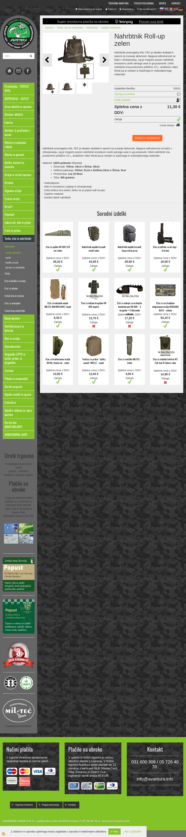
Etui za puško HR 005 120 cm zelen (58, 248)
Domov (49, 27)
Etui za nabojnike (12, 303)
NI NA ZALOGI (94, 296)
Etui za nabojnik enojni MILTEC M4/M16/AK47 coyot (58, 304)
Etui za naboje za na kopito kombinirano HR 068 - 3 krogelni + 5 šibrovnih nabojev (129, 308)
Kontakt (176, 3)
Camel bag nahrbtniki (15, 310)
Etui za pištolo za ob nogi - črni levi (165, 248)
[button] (104, 60)
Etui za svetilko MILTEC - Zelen (129, 361)
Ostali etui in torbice (14, 296)
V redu (114, 831)
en (166, 9)
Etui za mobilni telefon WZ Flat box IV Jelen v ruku (165, 361)
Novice (162, 3)
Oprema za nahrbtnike (15, 267)
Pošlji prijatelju (122, 99)
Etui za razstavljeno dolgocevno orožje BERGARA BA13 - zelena (165, 306)
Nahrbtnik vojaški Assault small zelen (94, 248)
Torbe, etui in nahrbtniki (70, 27)
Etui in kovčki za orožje (15, 281)
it (171, 9)
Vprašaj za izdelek (124, 94)
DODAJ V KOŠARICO (147, 138)
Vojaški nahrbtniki (13, 252)
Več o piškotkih (132, 831)
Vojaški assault (11, 262)
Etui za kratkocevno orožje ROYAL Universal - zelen (58, 361)
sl (162, 9)
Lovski (8, 257)
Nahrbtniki (9, 246)
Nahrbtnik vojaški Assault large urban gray (129, 248)
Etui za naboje (11, 288)
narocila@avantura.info (116, 821)
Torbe (7, 273)
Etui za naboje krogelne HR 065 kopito (93, 304)
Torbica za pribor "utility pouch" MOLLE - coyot (93, 361)
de (181, 9)
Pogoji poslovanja (144, 3)
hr (176, 9)
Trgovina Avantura (118, 3)
